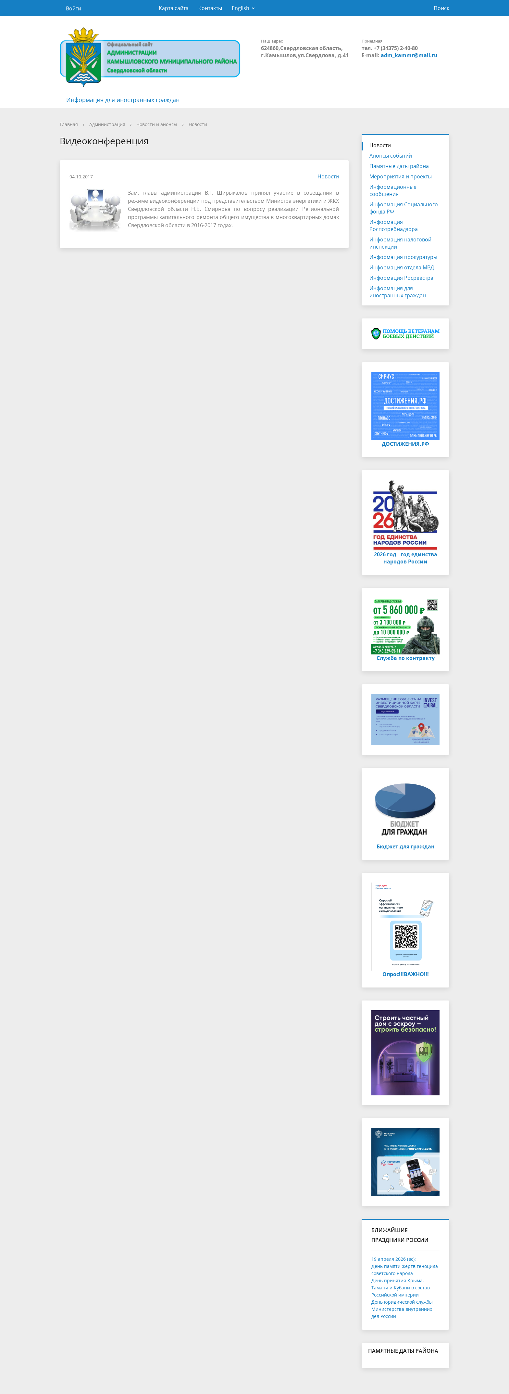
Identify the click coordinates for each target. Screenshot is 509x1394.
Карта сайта (174, 8)
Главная (69, 124)
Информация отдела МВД (401, 267)
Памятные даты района (399, 166)
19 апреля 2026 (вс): (393, 1259)
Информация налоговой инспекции (400, 243)
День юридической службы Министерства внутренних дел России (402, 1309)
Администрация (107, 124)
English (240, 8)
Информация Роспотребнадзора (393, 225)
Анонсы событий (390, 155)
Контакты (210, 8)
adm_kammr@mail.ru (409, 55)
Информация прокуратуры (403, 257)
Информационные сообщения (392, 190)
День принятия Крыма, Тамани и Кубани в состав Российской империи (400, 1287)
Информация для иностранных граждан (123, 100)
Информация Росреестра (401, 277)
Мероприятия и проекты (400, 176)
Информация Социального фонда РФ (403, 208)
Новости (198, 124)
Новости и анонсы (156, 124)
